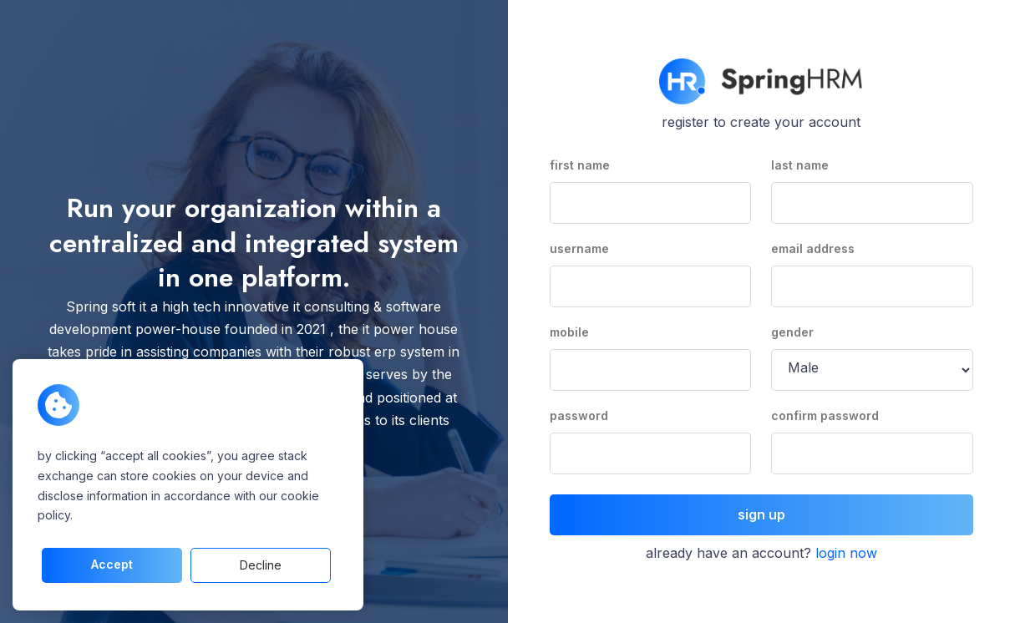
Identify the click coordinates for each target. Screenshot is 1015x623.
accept (112, 564)
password (579, 415)
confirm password (825, 415)
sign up (761, 514)
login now (846, 552)
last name (800, 165)
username (579, 248)
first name (580, 165)
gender (792, 332)
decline (261, 565)
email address (813, 248)
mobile (569, 332)
